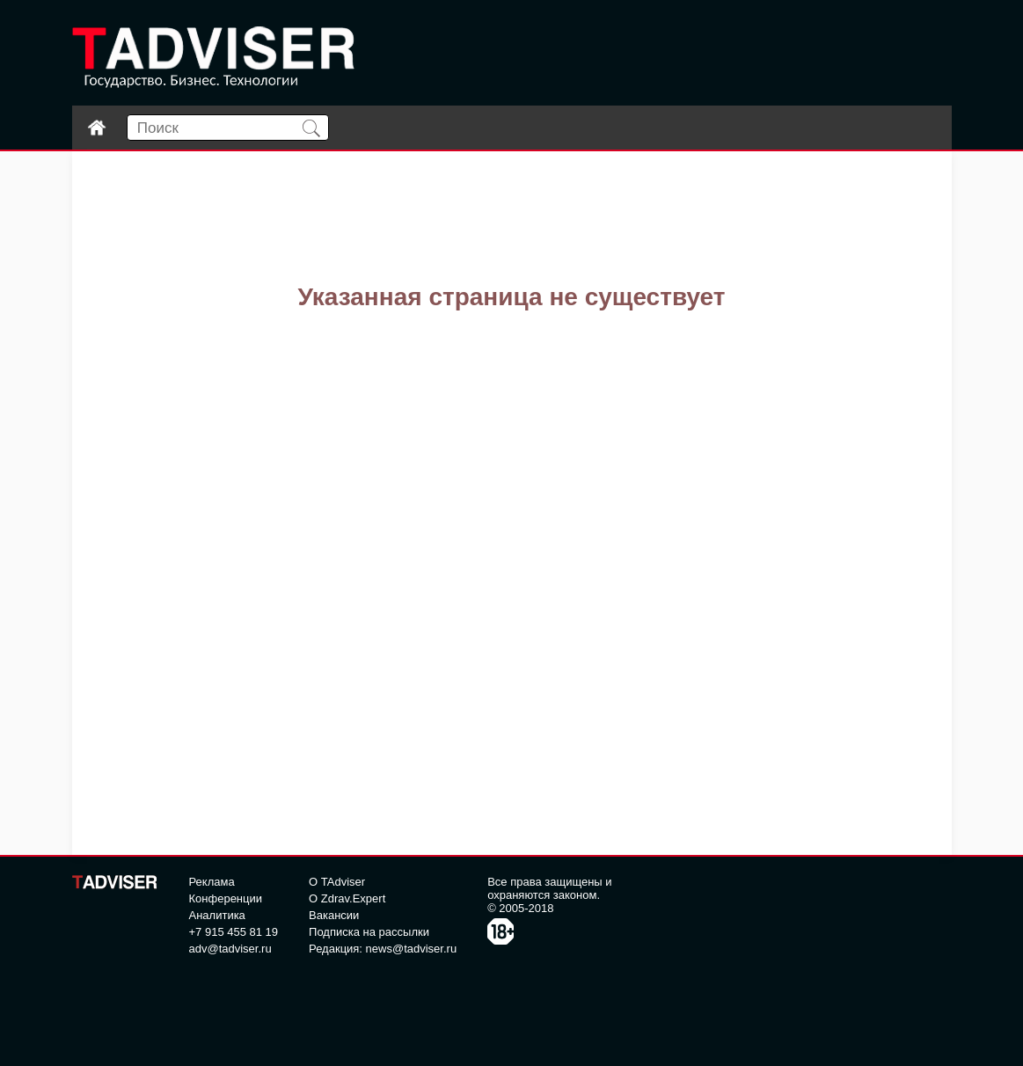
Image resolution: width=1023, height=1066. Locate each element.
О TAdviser (337, 881)
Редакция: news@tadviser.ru (383, 948)
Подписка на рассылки (369, 931)
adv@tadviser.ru (230, 948)
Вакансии (334, 915)
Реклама (212, 881)
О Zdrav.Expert (347, 898)
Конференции (226, 898)
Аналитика (217, 915)
